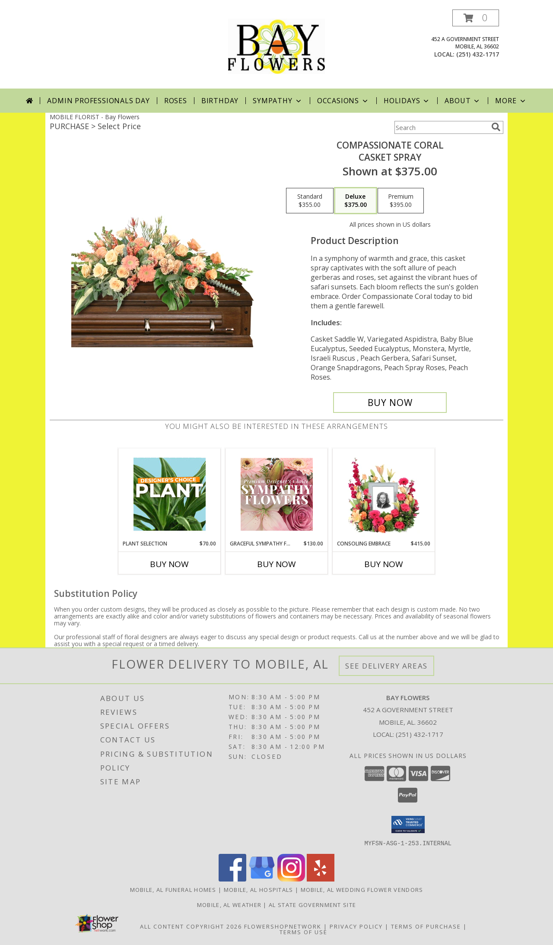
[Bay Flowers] (276, 49)
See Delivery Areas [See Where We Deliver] (386, 666)
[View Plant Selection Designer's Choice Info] (169, 494)
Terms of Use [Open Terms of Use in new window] (303, 931)
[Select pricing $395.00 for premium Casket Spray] (400, 200)
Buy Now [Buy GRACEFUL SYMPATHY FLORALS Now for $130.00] (276, 564)
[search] (496, 127)
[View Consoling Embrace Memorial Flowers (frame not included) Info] (384, 494)
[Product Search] (441, 127)
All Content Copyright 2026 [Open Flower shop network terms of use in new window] (191, 926)
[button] (475, 18)
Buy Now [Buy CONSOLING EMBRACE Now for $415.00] (383, 564)
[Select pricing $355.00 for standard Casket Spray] (309, 200)
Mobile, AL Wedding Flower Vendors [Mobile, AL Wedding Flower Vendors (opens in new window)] (362, 889)
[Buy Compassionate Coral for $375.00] (390, 402)
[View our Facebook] (232, 879)
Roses (175, 100)
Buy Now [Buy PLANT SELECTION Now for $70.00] (169, 564)
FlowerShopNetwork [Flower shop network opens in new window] (282, 926)
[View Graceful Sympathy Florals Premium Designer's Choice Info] (277, 494)
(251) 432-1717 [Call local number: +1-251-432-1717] (477, 54)
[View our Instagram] (291, 879)
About (463, 100)
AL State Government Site (312, 904)
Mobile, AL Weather (229, 904)
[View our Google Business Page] (262, 879)
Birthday (219, 100)
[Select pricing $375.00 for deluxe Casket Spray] (355, 200)
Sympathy (277, 100)
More (511, 100)
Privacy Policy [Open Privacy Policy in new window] (356, 926)
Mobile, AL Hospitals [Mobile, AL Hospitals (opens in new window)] (258, 889)
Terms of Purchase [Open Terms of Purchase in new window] (426, 926)
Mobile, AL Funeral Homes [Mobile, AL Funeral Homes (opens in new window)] (173, 889)
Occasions (343, 100)
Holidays (407, 100)
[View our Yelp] (320, 879)
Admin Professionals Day (98, 100)
